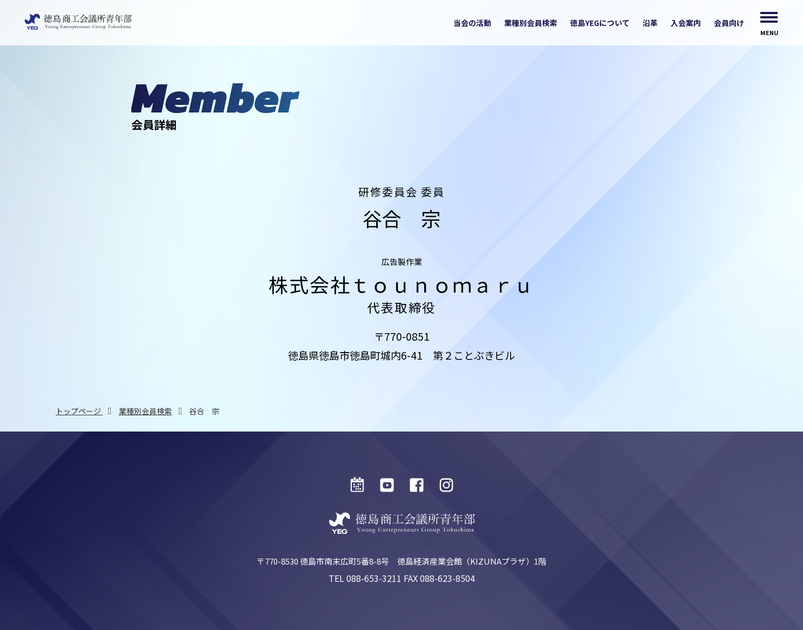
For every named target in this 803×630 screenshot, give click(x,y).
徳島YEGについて (600, 22)
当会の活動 (472, 22)
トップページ (79, 411)
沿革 (650, 22)
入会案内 (686, 22)
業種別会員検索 (530, 22)
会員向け (729, 22)
